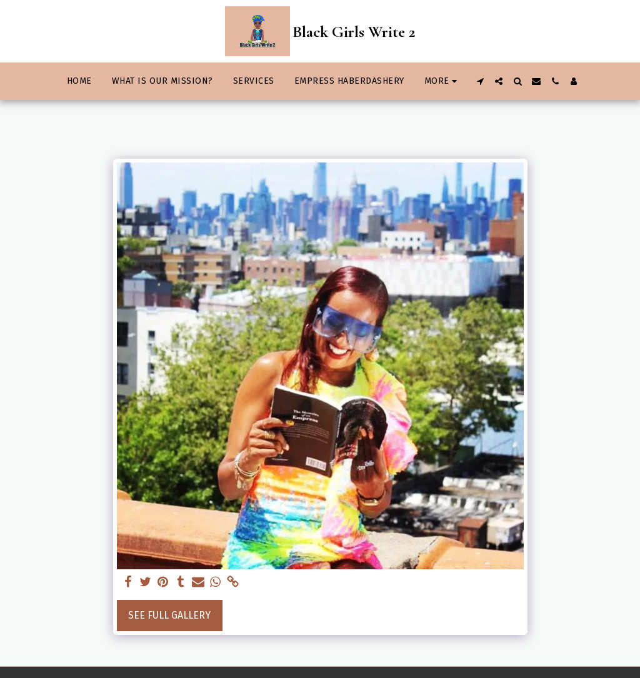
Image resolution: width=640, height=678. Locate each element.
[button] (480, 81)
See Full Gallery (169, 615)
